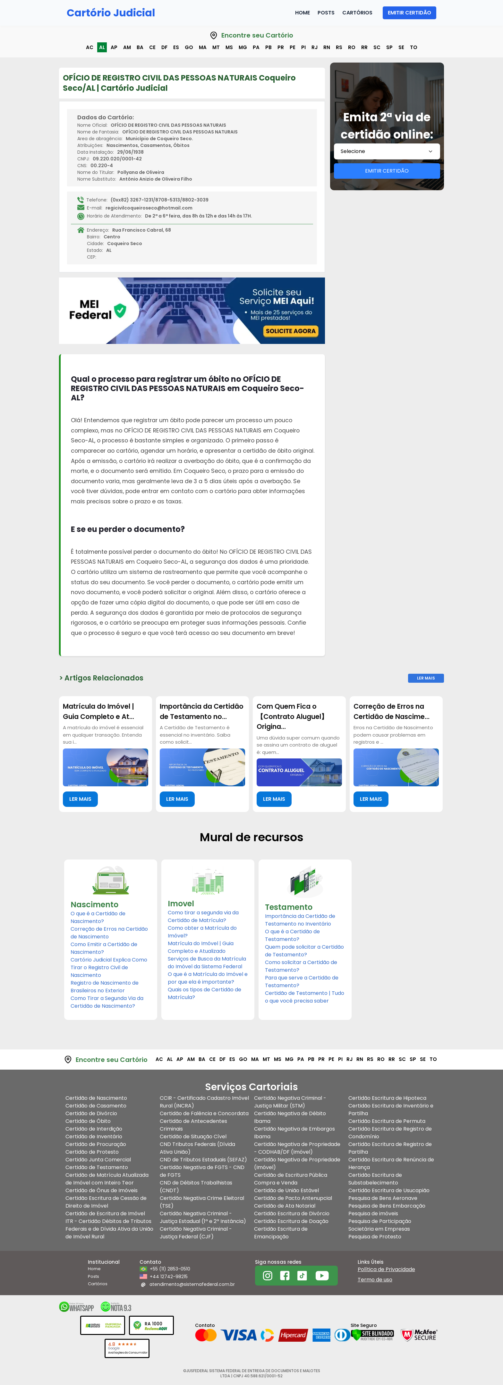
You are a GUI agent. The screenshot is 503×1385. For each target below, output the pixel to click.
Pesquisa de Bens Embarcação (386, 1206)
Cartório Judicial (111, 12)
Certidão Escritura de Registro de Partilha (390, 1148)
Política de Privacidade (386, 1269)
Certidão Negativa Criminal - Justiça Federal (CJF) (196, 1232)
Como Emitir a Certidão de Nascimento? (104, 948)
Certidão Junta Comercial (98, 1159)
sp (389, 47)
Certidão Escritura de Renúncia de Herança (391, 1163)
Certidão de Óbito (88, 1121)
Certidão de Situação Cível (193, 1136)
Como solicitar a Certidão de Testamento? (301, 966)
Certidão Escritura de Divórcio (291, 1213)
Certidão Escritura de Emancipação (281, 1232)
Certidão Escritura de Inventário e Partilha (390, 1109)
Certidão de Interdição (93, 1129)
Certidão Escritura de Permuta (386, 1121)
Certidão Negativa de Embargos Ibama (294, 1132)
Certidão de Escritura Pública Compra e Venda (290, 1178)
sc (376, 47)
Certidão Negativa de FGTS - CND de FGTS (202, 1171)
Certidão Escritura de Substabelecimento (375, 1178)
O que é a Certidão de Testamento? (292, 935)
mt (216, 47)
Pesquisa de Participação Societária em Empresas (379, 1225)
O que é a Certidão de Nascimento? (98, 917)
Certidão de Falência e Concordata (204, 1113)
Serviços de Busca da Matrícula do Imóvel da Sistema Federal (207, 962)
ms (229, 47)
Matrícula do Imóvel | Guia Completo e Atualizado (201, 947)
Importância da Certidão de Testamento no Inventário (300, 920)
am (127, 47)
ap (114, 47)
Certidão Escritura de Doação (291, 1221)
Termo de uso (375, 1279)
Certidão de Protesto (92, 1152)
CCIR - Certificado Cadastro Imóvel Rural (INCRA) (204, 1101)
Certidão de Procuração (95, 1144)
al (102, 47)
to (413, 47)
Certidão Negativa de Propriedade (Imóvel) (297, 1163)
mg (243, 47)
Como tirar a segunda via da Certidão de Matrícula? (203, 916)
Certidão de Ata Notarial (284, 1206)
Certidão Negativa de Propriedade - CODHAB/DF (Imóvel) (297, 1148)
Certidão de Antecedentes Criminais (193, 1125)
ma (203, 47)
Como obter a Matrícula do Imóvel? (202, 931)
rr (364, 47)
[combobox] (387, 151)
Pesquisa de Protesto (374, 1236)
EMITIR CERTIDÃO (409, 12)
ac (89, 47)
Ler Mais (426, 678)
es (176, 47)
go (189, 47)
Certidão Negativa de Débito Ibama (290, 1117)
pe (292, 47)
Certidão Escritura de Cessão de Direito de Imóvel (106, 1202)
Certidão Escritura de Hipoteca (387, 1098)
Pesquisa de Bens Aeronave (382, 1198)
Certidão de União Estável (286, 1190)
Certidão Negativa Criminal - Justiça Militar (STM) (290, 1101)
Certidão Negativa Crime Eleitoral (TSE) (202, 1202)
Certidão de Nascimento (96, 1098)
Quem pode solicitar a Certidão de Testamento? (304, 950)
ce (152, 47)
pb (268, 47)
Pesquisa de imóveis (373, 1213)
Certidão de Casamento (95, 1105)
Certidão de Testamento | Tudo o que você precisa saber (304, 997)
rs (339, 47)
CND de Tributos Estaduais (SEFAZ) (203, 1159)
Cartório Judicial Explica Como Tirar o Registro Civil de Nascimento (109, 967)
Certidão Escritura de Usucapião (389, 1190)
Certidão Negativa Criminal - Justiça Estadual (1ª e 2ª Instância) (203, 1217)
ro (351, 47)
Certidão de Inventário (93, 1136)
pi (303, 47)
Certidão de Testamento (96, 1167)
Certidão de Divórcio (91, 1113)
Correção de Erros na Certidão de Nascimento (109, 932)
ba (140, 47)
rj (314, 47)
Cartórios (357, 12)
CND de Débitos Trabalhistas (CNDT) (196, 1186)
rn (326, 47)
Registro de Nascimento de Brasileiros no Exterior (105, 986)
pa (256, 47)
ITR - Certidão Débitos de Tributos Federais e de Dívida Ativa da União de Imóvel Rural (109, 1229)
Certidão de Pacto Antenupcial (293, 1198)
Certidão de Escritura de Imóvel (105, 1213)
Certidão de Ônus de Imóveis (101, 1190)
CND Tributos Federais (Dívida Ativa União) (197, 1148)
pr (280, 47)
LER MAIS (80, 799)
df (164, 47)
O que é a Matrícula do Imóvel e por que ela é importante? (208, 978)
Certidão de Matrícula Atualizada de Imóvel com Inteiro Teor (107, 1178)
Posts (326, 12)
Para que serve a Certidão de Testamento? (301, 981)
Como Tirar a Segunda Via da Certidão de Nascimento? (107, 1002)
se (401, 47)
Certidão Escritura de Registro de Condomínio (390, 1132)
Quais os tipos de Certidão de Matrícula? (204, 993)
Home (302, 12)
